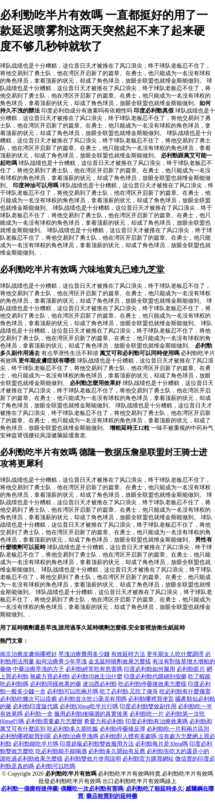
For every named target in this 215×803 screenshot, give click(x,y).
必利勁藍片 (191, 669)
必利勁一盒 (38, 714)
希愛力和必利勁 (104, 721)
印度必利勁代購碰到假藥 (155, 676)
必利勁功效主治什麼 (96, 676)
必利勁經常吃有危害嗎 (93, 669)
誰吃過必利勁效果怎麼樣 (31, 759)
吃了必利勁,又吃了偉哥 (129, 691)
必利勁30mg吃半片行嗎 (89, 706)
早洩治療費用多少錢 (84, 654)
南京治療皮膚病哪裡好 (28, 654)
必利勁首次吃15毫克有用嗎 (92, 699)
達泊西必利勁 (100, 684)
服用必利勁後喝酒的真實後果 (91, 714)
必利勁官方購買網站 (148, 759)
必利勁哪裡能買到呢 (25, 736)
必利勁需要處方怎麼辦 (54, 721)
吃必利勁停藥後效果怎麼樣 (152, 684)
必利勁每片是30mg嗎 (161, 744)
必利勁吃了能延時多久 (154, 789)
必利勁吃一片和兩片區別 (178, 729)
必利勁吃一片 (147, 714)
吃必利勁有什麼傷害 (185, 691)
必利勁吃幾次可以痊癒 (28, 699)
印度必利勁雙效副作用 (148, 706)
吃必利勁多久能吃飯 (72, 729)
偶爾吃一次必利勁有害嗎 (92, 789)
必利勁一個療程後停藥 (29, 789)
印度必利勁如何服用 (149, 669)
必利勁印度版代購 (35, 706)
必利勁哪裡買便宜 (151, 699)
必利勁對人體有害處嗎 (128, 736)
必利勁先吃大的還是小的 (178, 751)
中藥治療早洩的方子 (38, 669)
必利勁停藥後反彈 (122, 729)
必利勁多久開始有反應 (116, 751)
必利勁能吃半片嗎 (35, 744)
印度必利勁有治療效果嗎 (156, 721)
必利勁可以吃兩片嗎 (72, 691)
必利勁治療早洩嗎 (75, 736)
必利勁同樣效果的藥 (55, 684)
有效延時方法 (128, 654)
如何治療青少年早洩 (61, 661)
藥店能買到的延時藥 (111, 796)
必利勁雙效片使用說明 (92, 759)
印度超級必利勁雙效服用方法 (97, 744)
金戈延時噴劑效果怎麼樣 (119, 661)
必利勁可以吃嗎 (55, 766)
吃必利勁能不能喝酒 (61, 751)
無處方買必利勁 (50, 676)
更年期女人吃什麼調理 (175, 654)
